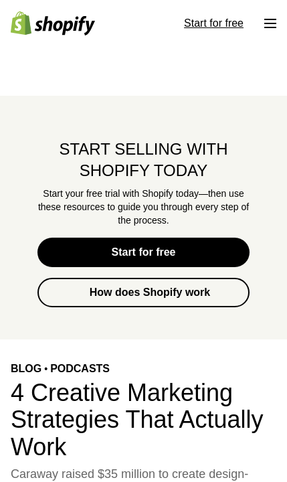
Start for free (143, 252)
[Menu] (270, 23)
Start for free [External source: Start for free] (214, 23)
